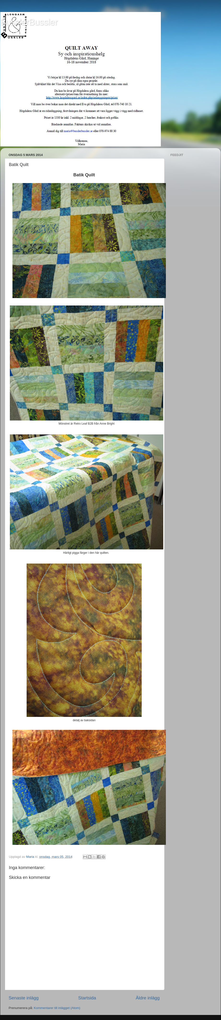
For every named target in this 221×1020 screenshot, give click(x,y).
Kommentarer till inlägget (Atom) (57, 1008)
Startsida (87, 997)
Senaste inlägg (24, 997)
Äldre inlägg (148, 997)
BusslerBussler (29, 22)
